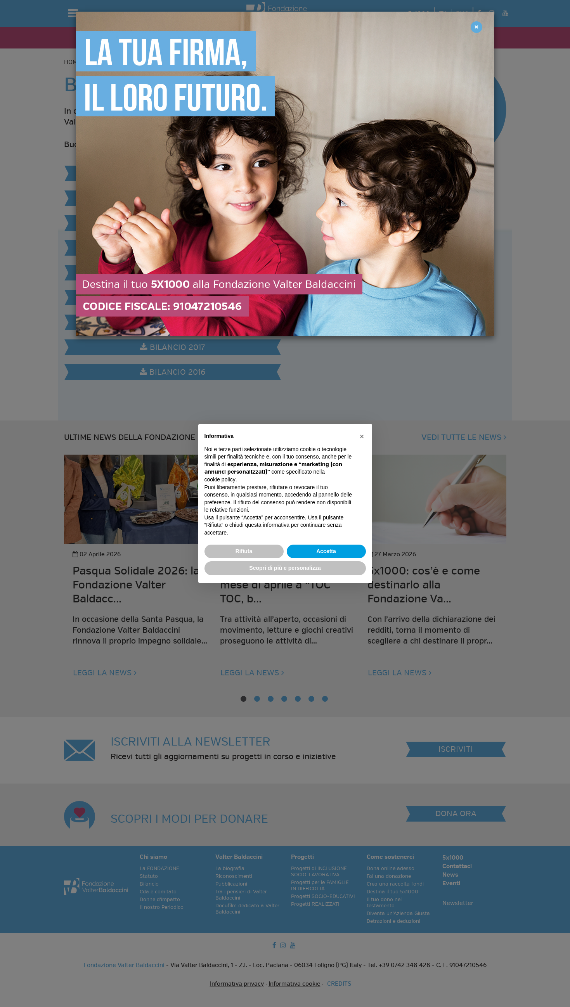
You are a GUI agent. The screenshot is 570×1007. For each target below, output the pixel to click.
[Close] (476, 27)
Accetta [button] (326, 551)
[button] (362, 436)
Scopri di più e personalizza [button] (285, 568)
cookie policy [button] (220, 479)
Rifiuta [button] (244, 551)
